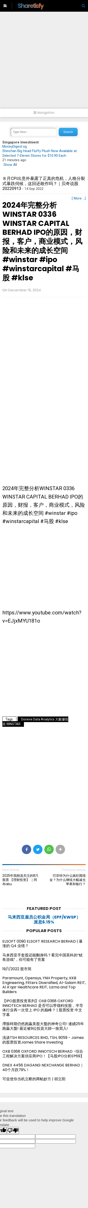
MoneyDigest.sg (14, 146)
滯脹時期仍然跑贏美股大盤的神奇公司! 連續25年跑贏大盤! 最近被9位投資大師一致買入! (43, 1026)
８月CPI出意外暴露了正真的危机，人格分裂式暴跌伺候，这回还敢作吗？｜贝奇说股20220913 (43, 183)
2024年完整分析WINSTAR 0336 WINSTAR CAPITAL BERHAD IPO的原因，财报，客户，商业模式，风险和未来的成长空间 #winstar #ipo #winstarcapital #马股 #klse (42, 241)
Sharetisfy (30, 5)
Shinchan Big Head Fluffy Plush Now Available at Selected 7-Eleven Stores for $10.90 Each (39, 153)
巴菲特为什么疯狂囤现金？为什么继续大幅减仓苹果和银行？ (68, 879)
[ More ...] (79, 198)
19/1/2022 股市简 (16, 969)
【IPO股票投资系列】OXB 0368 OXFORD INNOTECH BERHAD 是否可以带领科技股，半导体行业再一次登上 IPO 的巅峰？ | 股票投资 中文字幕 (42, 1007)
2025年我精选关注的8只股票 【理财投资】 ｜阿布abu (20, 879)
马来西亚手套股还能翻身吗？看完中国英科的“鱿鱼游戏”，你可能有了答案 (42, 957)
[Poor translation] (13, 1130)
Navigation (44, 112)
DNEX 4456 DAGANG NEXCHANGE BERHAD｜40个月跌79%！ (43, 1067)
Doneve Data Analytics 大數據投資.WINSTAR (35, 721)
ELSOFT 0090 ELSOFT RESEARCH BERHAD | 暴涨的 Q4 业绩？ (42, 944)
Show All (10, 165)
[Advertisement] (44, 62)
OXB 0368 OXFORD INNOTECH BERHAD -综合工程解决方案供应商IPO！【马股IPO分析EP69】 (43, 1054)
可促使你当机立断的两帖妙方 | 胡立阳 (35, 1079)
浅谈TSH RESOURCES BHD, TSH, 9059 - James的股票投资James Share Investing (43, 1040)
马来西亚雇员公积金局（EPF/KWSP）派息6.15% (44, 919)
